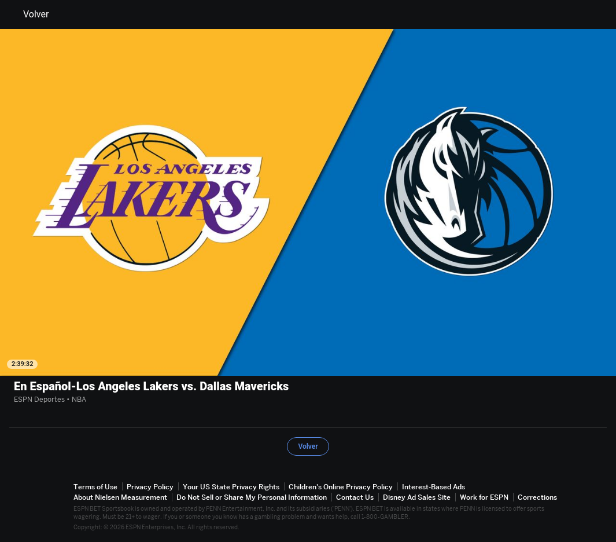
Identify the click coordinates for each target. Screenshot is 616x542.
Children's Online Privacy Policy (341, 486)
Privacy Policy (150, 486)
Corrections (537, 497)
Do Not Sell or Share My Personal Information (251, 497)
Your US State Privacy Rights (231, 486)
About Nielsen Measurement (120, 497)
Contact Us (355, 497)
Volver (29, 14)
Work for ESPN (484, 497)
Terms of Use (95, 486)
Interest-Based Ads (433, 486)
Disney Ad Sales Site (417, 497)
